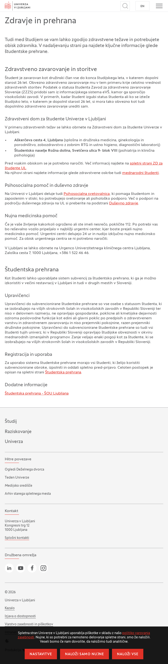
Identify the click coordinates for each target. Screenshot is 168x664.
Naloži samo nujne (84, 654)
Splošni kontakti (17, 538)
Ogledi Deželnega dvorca (24, 469)
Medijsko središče (18, 485)
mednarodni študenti (140, 173)
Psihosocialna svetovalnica (87, 194)
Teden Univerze (17, 477)
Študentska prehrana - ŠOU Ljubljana (37, 394)
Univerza (14, 442)
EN (142, 6)
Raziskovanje (18, 432)
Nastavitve (41, 654)
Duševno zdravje (123, 203)
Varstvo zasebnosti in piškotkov (29, 624)
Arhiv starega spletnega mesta (28, 493)
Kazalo (10, 608)
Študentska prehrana (63, 372)
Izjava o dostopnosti (20, 616)
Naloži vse (127, 654)
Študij (11, 421)
